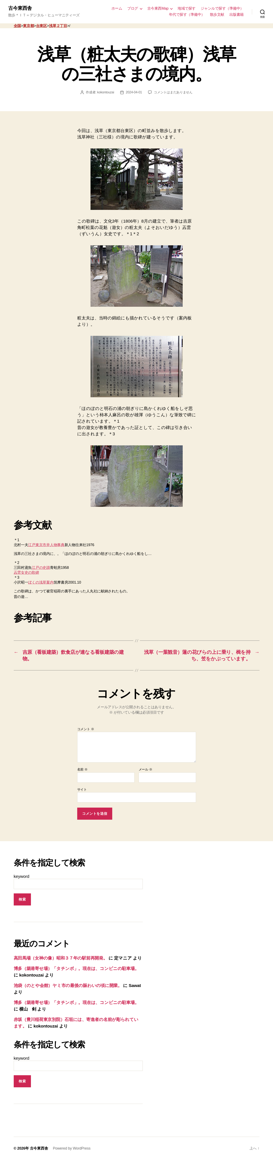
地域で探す (187, 8)
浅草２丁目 (58, 26)
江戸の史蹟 (41, 568)
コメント (85, 729)
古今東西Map (158, 8)
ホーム (116, 8)
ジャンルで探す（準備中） (222, 8)
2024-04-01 (134, 92)
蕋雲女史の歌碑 (26, 572)
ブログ (132, 8)
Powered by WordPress (71, 1148)
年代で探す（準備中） (187, 14)
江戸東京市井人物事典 (46, 545)
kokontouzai (105, 92)
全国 (17, 26)
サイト (82, 789)
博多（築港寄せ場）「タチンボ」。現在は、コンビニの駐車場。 (76, 968)
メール (145, 769)
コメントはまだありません (173, 92)
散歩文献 (217, 14)
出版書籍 (236, 14)
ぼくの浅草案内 (40, 582)
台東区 (41, 26)
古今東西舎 (20, 8)
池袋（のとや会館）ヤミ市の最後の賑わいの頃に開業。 (68, 985)
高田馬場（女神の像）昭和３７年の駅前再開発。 (61, 958)
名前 (82, 769)
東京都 (28, 26)
